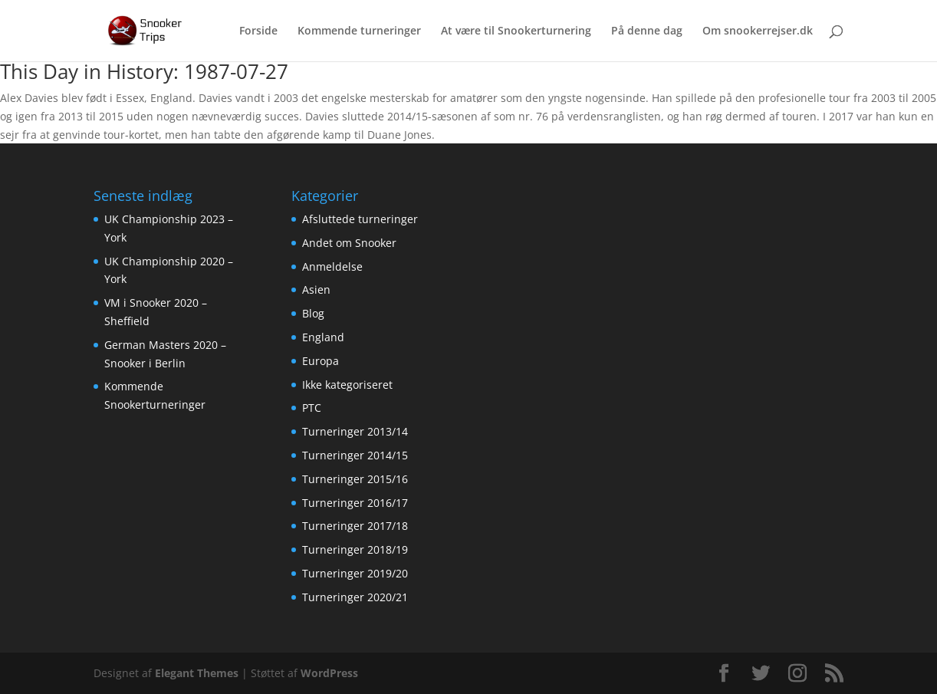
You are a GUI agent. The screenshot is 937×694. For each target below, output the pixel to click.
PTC (311, 407)
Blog (313, 313)
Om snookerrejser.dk (757, 31)
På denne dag (646, 31)
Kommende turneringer (359, 31)
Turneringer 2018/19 (355, 549)
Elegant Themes (196, 673)
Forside (258, 31)
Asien (316, 289)
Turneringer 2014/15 (355, 455)
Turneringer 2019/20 (355, 573)
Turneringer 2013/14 (355, 431)
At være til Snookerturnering (516, 31)
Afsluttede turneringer (360, 219)
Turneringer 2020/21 (355, 597)
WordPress (329, 673)
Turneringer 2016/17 (355, 502)
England (323, 337)
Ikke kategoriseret (347, 384)
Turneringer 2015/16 (355, 479)
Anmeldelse (332, 266)
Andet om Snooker (349, 242)
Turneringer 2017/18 (355, 525)
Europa (320, 361)
